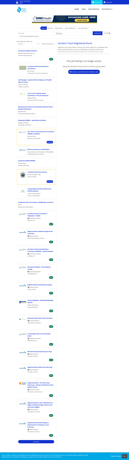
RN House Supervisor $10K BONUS (38, 149)
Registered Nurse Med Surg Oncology (40, 285)
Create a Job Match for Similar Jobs (84, 72)
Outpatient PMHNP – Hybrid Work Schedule (32, 120)
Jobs (83, 9)
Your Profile (94, 9)
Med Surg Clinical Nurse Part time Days (40, 318)
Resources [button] (106, 9)
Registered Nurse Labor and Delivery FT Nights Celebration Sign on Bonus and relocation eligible (40, 405)
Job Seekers (97, 2)
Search (43, 28)
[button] (107, 33)
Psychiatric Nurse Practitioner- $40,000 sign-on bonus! (35, 202)
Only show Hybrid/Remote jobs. (29, 36)
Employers (108, 2)
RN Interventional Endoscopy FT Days (40, 351)
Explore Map (59, 28)
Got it (124, 456)
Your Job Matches (70, 28)
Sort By (20, 44)
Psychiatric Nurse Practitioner (37, 172)
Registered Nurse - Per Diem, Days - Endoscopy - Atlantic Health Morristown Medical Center (40, 385)
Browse (50, 28)
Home (76, 9)
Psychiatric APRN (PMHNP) (26, 161)
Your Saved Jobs (83, 28)
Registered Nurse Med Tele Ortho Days (40, 367)
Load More (36, 442)
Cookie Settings (116, 456)
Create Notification (48, 44)
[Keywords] (36, 33)
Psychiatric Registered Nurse (27, 51)
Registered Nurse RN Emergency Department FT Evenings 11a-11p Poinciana (38, 425)
